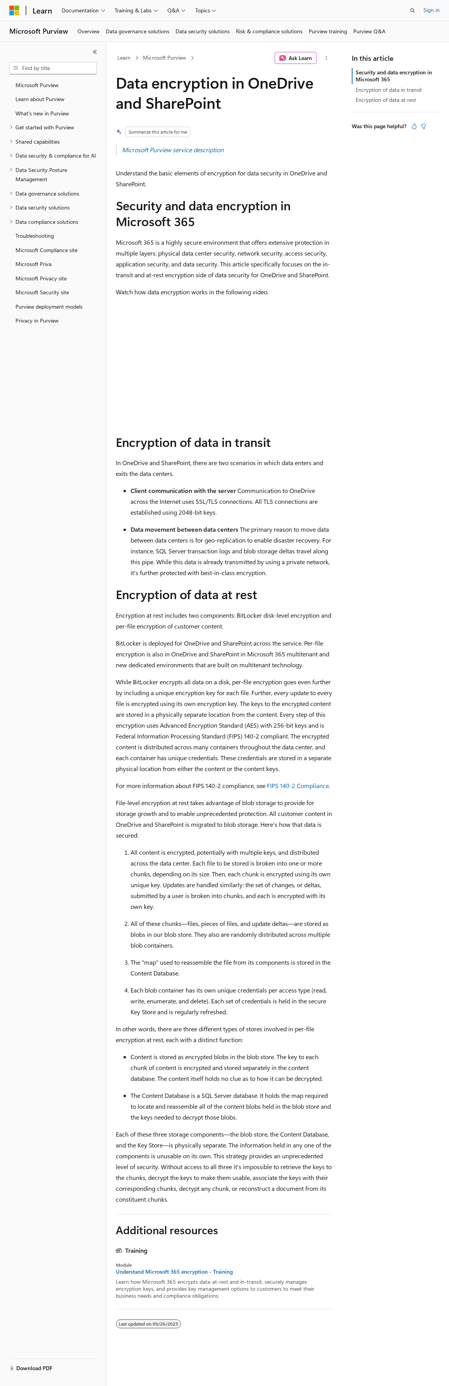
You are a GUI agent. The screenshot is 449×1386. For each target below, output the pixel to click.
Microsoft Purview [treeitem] (36, 85)
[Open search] (412, 10)
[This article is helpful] (414, 126)
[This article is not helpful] (423, 126)
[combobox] (53, 68)
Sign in (431, 10)
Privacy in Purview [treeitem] (36, 320)
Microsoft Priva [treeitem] (33, 264)
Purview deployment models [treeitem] (49, 306)
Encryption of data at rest (386, 99)
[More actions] (326, 58)
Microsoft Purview (164, 57)
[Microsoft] (14, 10)
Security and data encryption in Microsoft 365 (394, 76)
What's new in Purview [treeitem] (42, 113)
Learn (124, 57)
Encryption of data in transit (389, 89)
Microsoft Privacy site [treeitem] (41, 278)
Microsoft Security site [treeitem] (42, 292)
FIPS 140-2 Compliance (298, 785)
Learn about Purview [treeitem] (39, 99)
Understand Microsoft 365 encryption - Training (174, 1271)
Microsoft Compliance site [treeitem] (46, 250)
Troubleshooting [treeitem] (34, 235)
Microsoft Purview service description (173, 150)
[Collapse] (95, 52)
